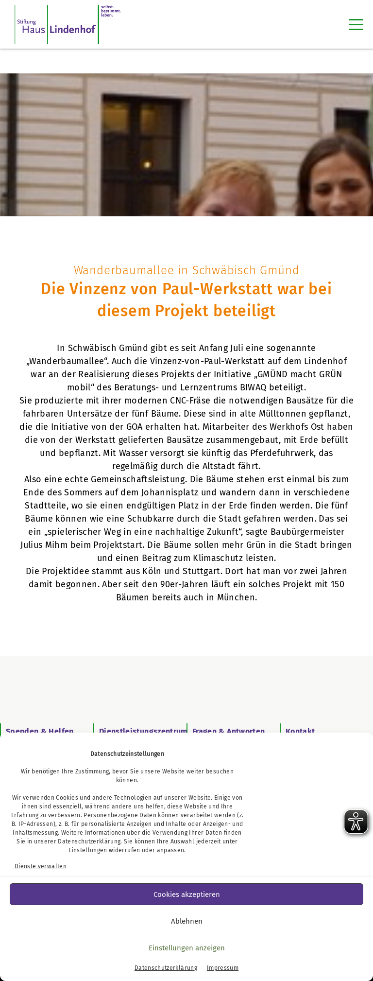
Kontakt (300, 731)
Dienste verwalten (41, 866)
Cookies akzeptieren (186, 894)
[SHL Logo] (68, 24)
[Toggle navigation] (356, 24)
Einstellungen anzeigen (187, 948)
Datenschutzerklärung (89, 841)
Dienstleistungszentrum (143, 731)
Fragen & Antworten (228, 731)
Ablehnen (187, 921)
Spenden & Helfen (40, 731)
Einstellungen (87, 850)
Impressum (222, 967)
